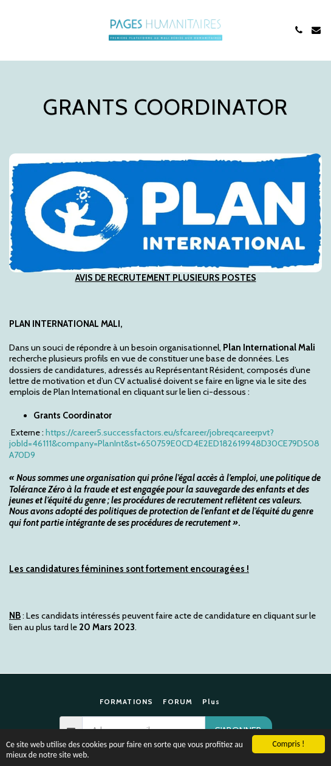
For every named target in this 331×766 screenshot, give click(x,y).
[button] (13, 29)
